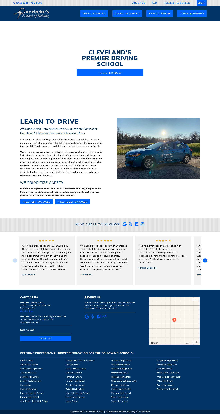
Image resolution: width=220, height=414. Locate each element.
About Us (138, 2)
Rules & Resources (177, 2)
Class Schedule (192, 13)
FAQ (154, 2)
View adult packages (72, 201)
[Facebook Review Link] (136, 225)
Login (201, 2)
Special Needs (160, 13)
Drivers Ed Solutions (143, 412)
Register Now (110, 72)
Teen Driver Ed (94, 13)
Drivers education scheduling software (119, 412)
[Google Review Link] (124, 225)
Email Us (45, 338)
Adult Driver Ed (127, 13)
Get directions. (27, 311)
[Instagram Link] (142, 225)
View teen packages (36, 201)
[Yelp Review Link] (130, 225)
